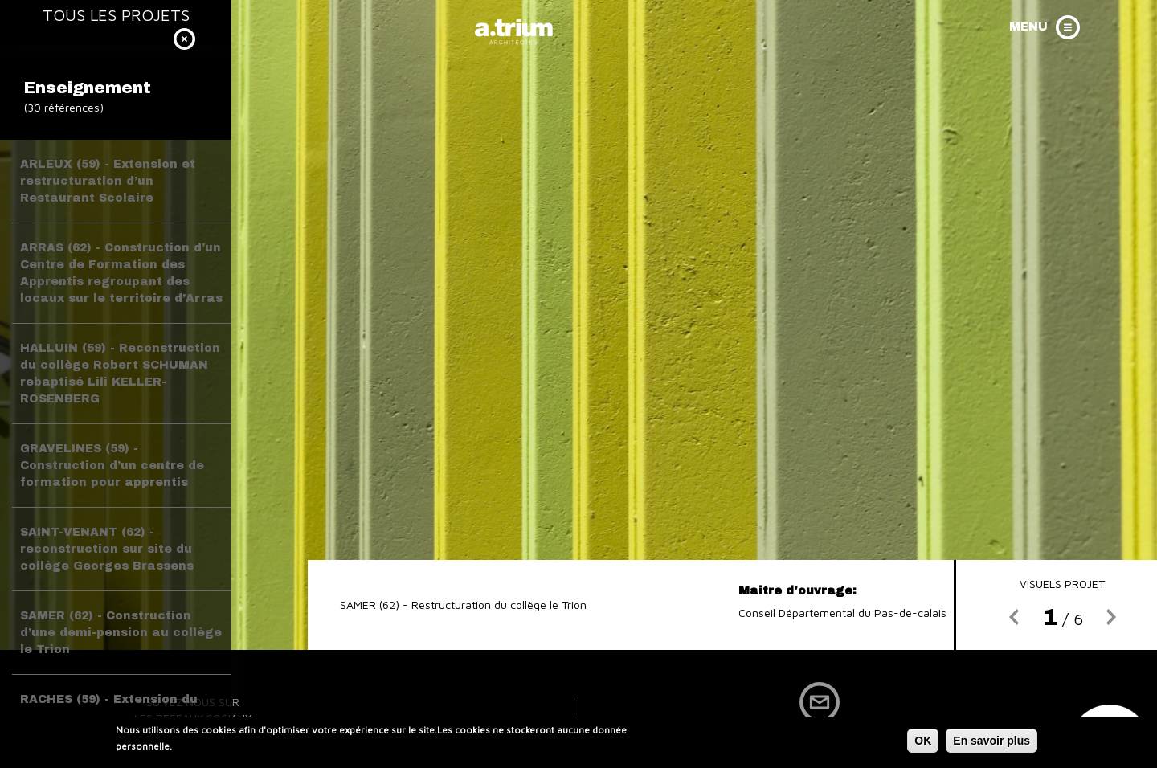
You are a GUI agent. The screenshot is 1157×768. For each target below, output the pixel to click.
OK (922, 743)
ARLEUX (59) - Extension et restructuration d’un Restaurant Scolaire (107, 181)
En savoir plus (991, 743)
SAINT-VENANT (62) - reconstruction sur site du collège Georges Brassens (107, 549)
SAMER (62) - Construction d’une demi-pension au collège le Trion (121, 633)
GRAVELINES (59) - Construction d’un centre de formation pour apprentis (112, 465)
